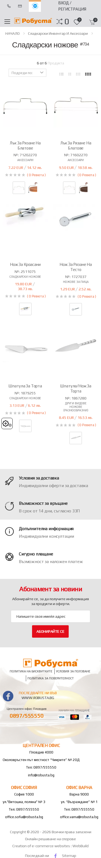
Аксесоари (25, 160)
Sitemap (69, 855)
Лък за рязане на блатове (25, 145)
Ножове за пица (76, 281)
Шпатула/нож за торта (75, 388)
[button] (66, 22)
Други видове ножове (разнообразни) (75, 407)
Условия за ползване (73, 671)
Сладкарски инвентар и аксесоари (58, 33)
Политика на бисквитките (31, 671)
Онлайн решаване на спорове (50, 839)
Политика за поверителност (50, 678)
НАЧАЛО (12, 33)
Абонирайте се (50, 631)
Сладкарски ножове (25, 276)
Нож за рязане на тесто (76, 267)
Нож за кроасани (25, 264)
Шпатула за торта (25, 386)
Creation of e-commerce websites (41, 846)
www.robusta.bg (38, 698)
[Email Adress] (50, 616)
